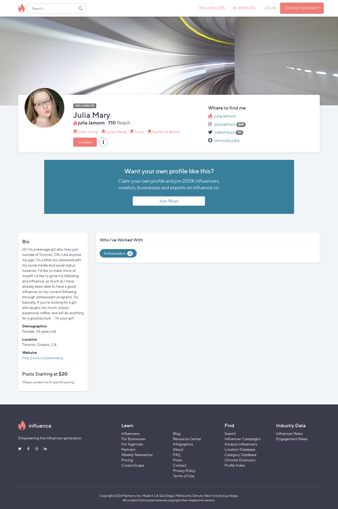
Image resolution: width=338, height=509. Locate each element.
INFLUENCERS (212, 8)
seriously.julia (226, 140)
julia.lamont (225, 116)
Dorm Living (88, 131)
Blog (176, 433)
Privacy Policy (184, 470)
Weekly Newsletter (137, 454)
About (178, 449)
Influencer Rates (289, 433)
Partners (128, 449)
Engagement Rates (292, 438)
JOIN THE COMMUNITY (301, 8)
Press (177, 460)
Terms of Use (183, 476)
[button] (103, 142)
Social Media (116, 131)
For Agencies (132, 444)
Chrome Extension (240, 460)
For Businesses (133, 438)
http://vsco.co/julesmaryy (42, 357)
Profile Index (235, 465)
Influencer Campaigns (243, 438)
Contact (85, 142)
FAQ (177, 454)
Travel (139, 131)
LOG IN (269, 8)
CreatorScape (132, 465)
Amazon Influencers (241, 444)
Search (230, 433)
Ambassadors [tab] (118, 253)
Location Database (240, 449)
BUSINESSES (244, 8)
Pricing (127, 460)
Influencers (130, 433)
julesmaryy (224, 132)
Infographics (183, 444)
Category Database (241, 454)
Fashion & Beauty (166, 131)
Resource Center (187, 438)
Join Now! (169, 201)
